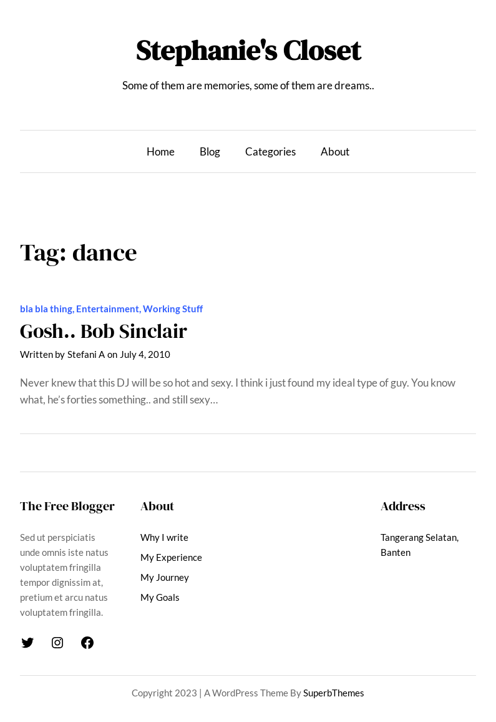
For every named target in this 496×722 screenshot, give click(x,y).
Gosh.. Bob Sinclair (103, 331)
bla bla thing (46, 308)
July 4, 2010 (145, 354)
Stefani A (86, 354)
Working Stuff (173, 308)
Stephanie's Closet (248, 50)
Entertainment (107, 308)
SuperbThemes (333, 692)
